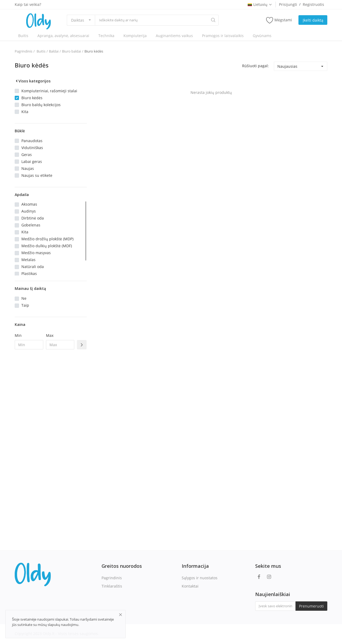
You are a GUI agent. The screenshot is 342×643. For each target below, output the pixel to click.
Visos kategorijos (32, 80)
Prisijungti (288, 4)
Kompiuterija (135, 35)
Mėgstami (279, 20)
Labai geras (31, 161)
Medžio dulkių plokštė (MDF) (46, 245)
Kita (24, 111)
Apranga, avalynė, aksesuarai (63, 35)
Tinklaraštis (112, 586)
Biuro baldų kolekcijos (41, 104)
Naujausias (287, 66)
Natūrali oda (32, 266)
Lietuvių (260, 4)
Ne (23, 298)
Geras (26, 154)
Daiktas (77, 20)
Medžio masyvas (36, 252)
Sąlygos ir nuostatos (199, 577)
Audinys (28, 211)
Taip (25, 305)
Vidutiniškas (32, 147)
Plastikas (29, 273)
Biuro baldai (71, 51)
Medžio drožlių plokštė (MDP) (47, 238)
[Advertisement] (51, 440)
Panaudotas (31, 140)
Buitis (23, 35)
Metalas (28, 259)
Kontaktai (190, 586)
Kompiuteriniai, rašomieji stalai (49, 90)
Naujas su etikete (36, 175)
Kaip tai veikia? (28, 4)
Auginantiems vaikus (174, 35)
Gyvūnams (262, 35)
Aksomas (29, 204)
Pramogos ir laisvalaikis (223, 35)
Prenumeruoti (311, 606)
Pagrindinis (23, 51)
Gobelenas (30, 224)
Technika (106, 35)
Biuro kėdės (93, 51)
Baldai (54, 51)
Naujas (27, 168)
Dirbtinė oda (32, 218)
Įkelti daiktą (313, 20)
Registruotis (313, 4)
